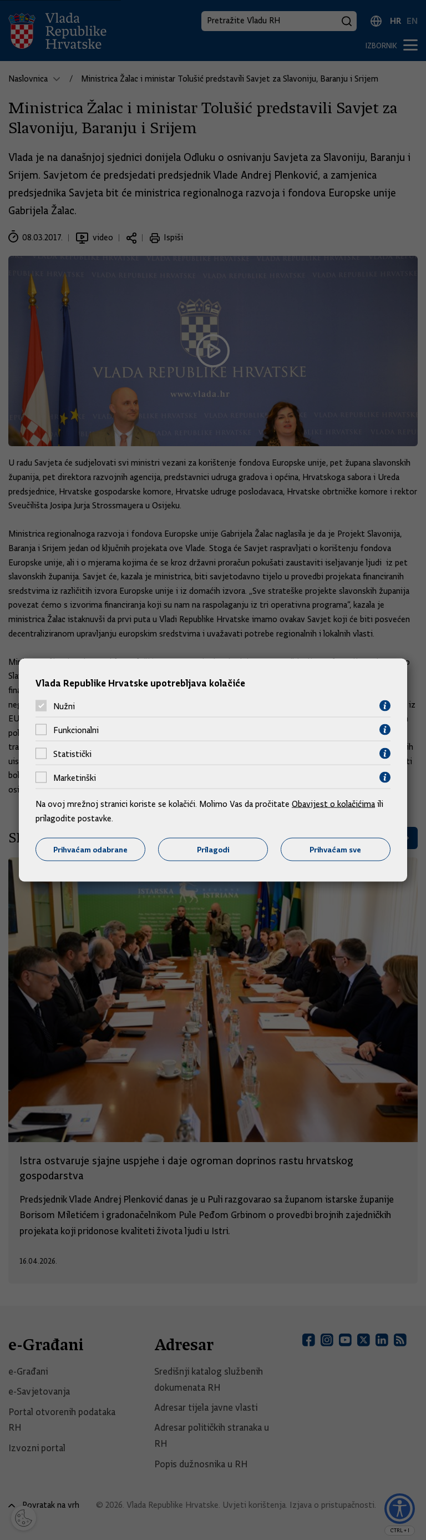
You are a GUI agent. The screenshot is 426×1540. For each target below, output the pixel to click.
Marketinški (74, 777)
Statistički (72, 754)
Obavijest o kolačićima (333, 804)
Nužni (64, 706)
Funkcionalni (76, 730)
